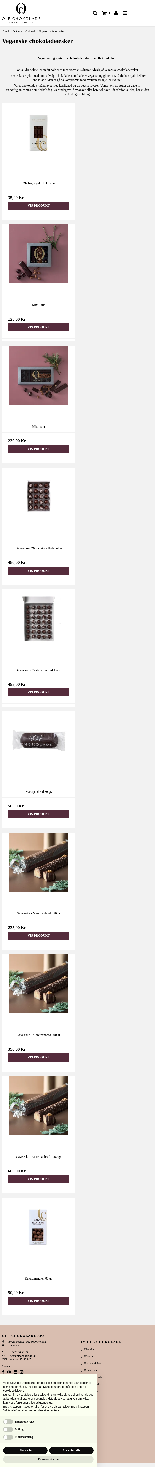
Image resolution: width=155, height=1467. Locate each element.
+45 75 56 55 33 (15, 1352)
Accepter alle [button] (71, 1450)
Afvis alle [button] (25, 1450)
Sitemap (6, 1366)
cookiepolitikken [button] (13, 1390)
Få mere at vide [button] (48, 1459)
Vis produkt (39, 205)
